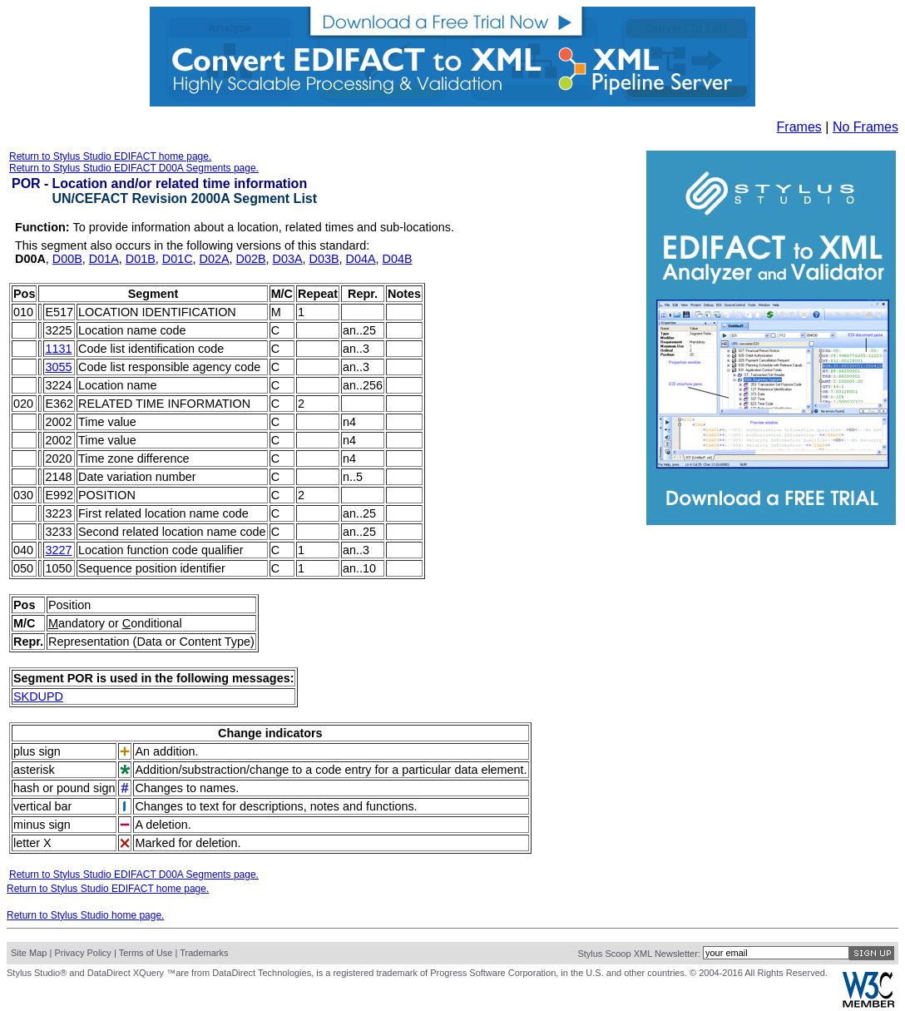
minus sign (42, 824)
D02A (215, 258)
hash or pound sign (64, 788)
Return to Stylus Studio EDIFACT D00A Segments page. (134, 168)
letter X (32, 843)
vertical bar (42, 806)
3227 (58, 550)
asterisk (34, 769)
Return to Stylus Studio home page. (85, 915)
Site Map (29, 953)
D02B (251, 258)
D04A (361, 258)
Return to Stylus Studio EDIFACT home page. (110, 156)
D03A (288, 258)
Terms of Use (146, 953)
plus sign (37, 751)
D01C (177, 258)
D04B (398, 258)
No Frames (865, 127)
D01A (104, 258)
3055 (58, 367)
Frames (799, 127)
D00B (67, 258)
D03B (324, 258)
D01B (141, 258)
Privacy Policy (82, 953)
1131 (58, 348)
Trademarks (204, 953)
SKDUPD (38, 696)
